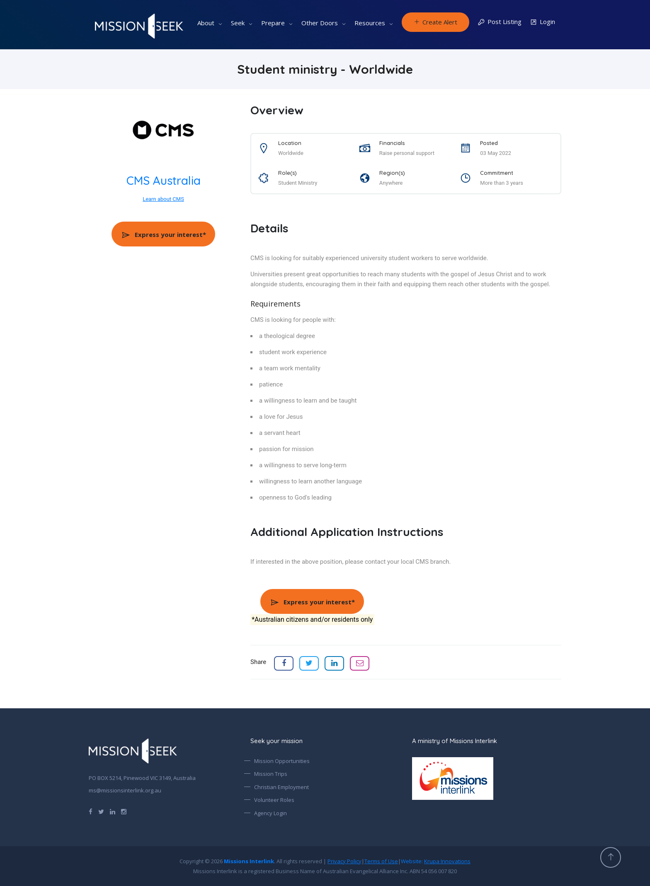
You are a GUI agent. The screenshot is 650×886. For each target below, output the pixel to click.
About (205, 23)
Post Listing (499, 22)
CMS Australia (163, 180)
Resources (369, 23)
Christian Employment (281, 787)
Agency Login (270, 813)
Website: (436, 861)
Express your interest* (163, 234)
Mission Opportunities (282, 761)
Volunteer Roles (274, 800)
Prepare (273, 23)
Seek (238, 23)
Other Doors (319, 23)
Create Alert (435, 22)
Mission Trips (270, 773)
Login (542, 22)
